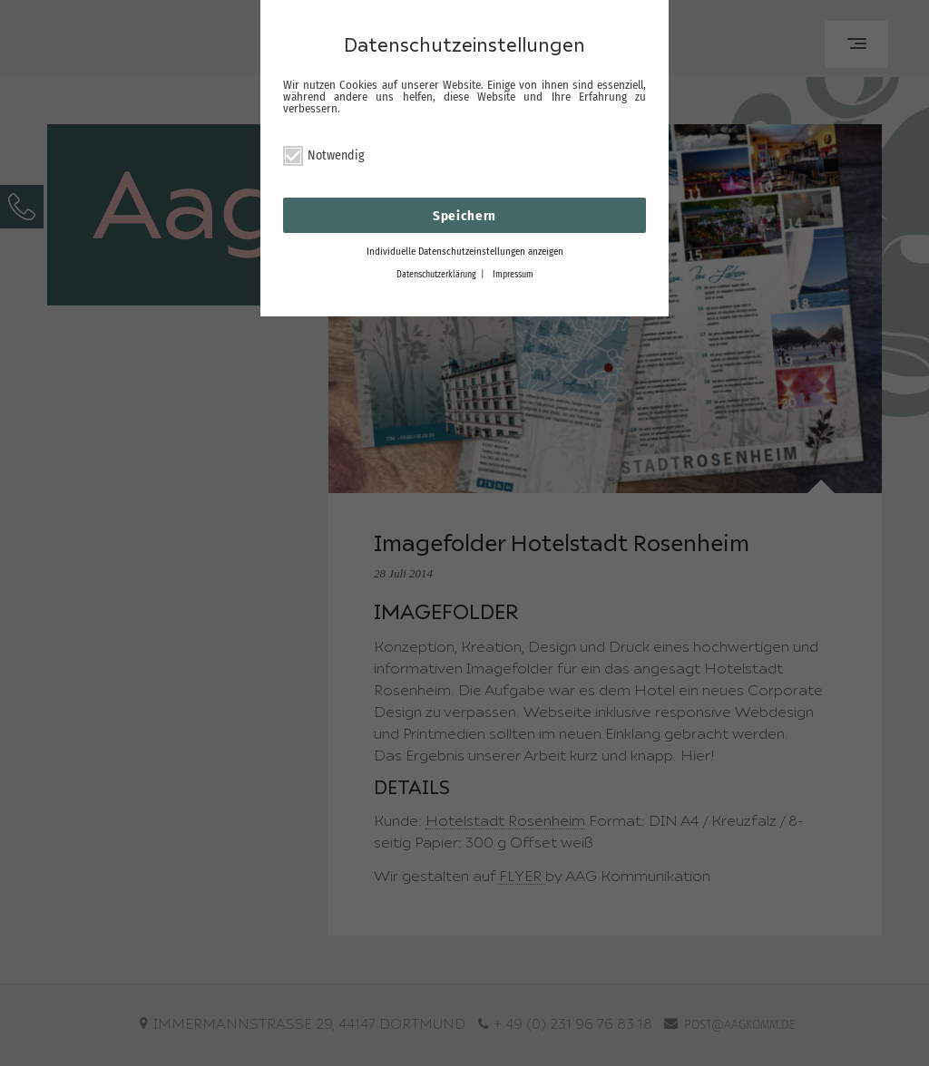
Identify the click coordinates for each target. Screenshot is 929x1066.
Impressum (513, 274)
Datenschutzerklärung (436, 274)
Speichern (464, 216)
